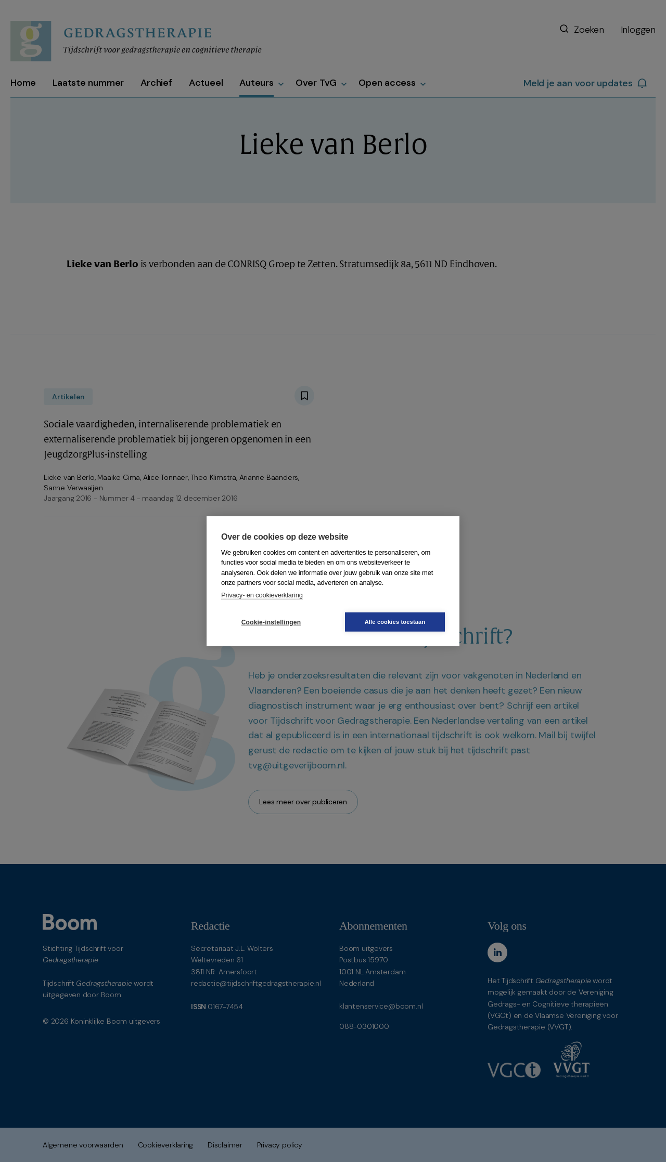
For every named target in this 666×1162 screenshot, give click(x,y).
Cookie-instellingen (271, 621)
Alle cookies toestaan (395, 622)
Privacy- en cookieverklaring (262, 594)
